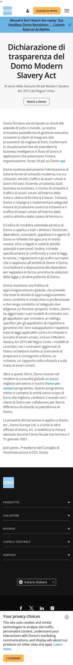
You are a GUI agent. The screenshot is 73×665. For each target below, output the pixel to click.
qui (62, 161)
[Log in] (27, 10)
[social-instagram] (52, 608)
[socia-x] (31, 608)
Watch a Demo (36, 101)
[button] (36, 582)
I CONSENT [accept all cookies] (13, 658)
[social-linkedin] (42, 608)
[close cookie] (67, 617)
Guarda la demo (46, 11)
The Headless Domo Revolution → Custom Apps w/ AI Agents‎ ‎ (36, 24)
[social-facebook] (20, 608)
